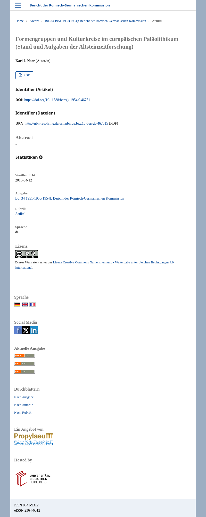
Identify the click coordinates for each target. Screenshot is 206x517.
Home (19, 21)
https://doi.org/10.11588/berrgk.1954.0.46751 (57, 100)
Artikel (20, 214)
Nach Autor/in (23, 405)
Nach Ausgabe (24, 397)
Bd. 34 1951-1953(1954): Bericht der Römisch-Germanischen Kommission (95, 21)
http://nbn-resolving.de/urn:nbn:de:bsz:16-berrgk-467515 (67, 123)
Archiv (34, 21)
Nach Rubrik (22, 412)
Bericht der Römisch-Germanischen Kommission (70, 5)
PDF (26, 75)
